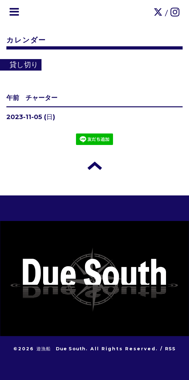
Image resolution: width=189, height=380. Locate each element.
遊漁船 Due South (61, 349)
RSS (170, 349)
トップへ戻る (94, 166)
